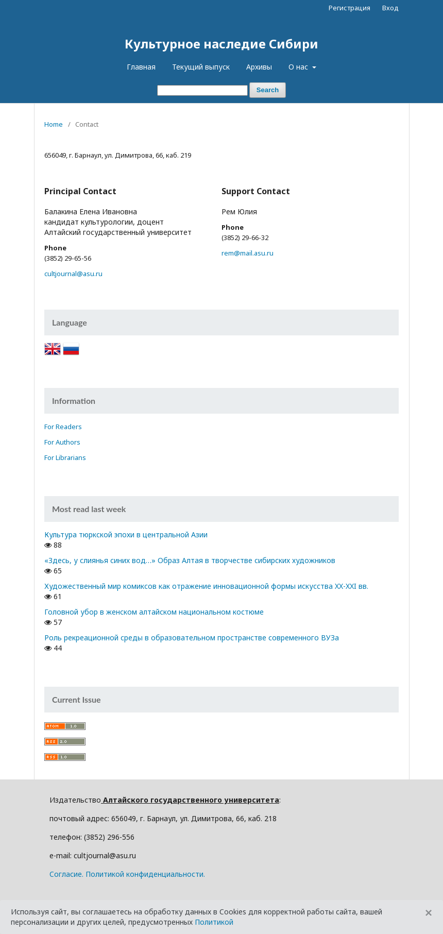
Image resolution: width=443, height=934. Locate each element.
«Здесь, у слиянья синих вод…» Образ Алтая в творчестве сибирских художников (189, 560)
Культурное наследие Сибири (221, 43)
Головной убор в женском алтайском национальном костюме (154, 612)
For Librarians (65, 457)
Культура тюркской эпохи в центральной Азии (126, 534)
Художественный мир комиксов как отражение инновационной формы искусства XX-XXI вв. (206, 586)
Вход (390, 7)
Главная (141, 67)
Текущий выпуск (201, 67)
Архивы (259, 67)
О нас (299, 67)
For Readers (63, 426)
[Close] (428, 913)
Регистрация (349, 7)
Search (268, 90)
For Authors (62, 442)
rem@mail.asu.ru (248, 253)
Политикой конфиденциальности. (145, 874)
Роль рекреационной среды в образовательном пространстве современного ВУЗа (191, 637)
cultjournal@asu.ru (73, 273)
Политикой (214, 922)
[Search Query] (202, 90)
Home (53, 124)
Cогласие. (66, 874)
